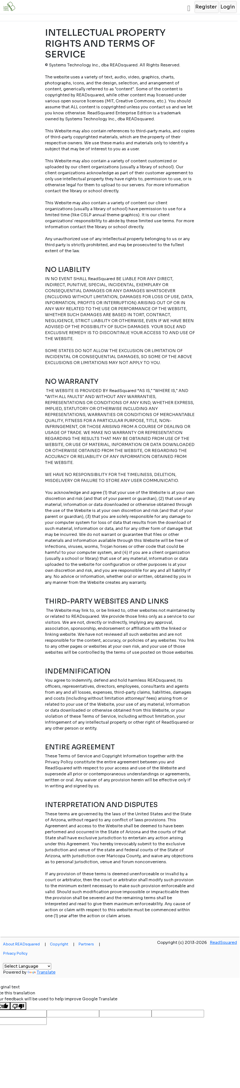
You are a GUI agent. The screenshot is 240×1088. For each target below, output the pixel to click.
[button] (206, 7)
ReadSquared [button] (223, 942)
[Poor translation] (18, 1006)
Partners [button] (89, 944)
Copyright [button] (62, 944)
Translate (41, 972)
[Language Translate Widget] (27, 966)
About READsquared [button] (24, 944)
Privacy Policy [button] (15, 953)
